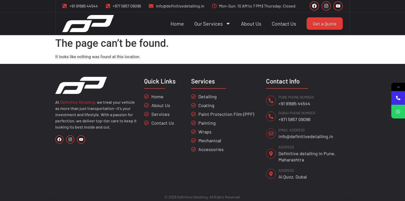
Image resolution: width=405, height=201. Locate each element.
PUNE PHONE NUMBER (296, 97)
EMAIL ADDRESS (291, 130)
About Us (251, 23)
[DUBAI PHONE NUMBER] (271, 116)
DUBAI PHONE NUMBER (296, 113)
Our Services (212, 23)
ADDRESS (286, 147)
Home (177, 23)
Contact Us (284, 23)
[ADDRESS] (271, 154)
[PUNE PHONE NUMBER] (271, 101)
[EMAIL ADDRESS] (271, 133)
